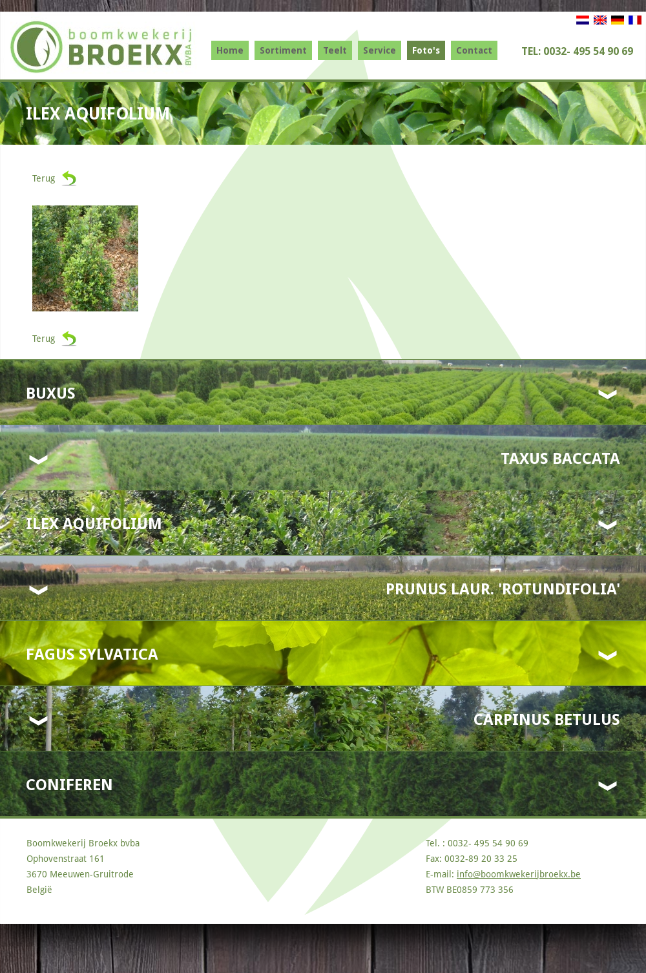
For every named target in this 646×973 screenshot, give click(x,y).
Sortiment (283, 50)
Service (379, 50)
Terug (43, 178)
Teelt (335, 50)
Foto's (426, 50)
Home (230, 50)
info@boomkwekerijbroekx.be (519, 874)
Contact (474, 50)
